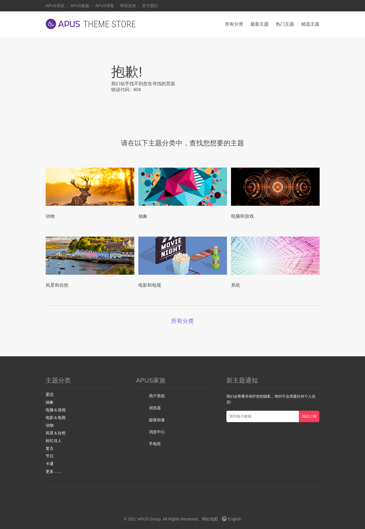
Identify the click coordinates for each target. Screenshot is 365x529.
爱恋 (50, 394)
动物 (50, 425)
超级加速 (157, 420)
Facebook (164, 504)
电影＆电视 (56, 417)
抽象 (50, 402)
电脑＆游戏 (56, 410)
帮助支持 (128, 5)
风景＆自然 (56, 433)
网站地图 (210, 519)
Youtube (186, 504)
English (231, 519)
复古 (50, 448)
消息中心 (157, 432)
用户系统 (157, 396)
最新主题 (259, 24)
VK (210, 504)
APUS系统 (55, 5)
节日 (50, 456)
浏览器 (155, 408)
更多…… (54, 471)
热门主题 (285, 24)
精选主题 (310, 24)
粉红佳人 (54, 440)
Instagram (198, 504)
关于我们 (150, 5)
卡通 (50, 463)
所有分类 (234, 24)
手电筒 (155, 443)
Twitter (154, 504)
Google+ (174, 504)
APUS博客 (104, 5)
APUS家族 (79, 5)
